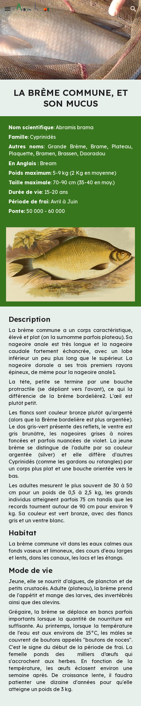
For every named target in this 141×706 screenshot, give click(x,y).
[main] (70, 98)
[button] (7, 9)
